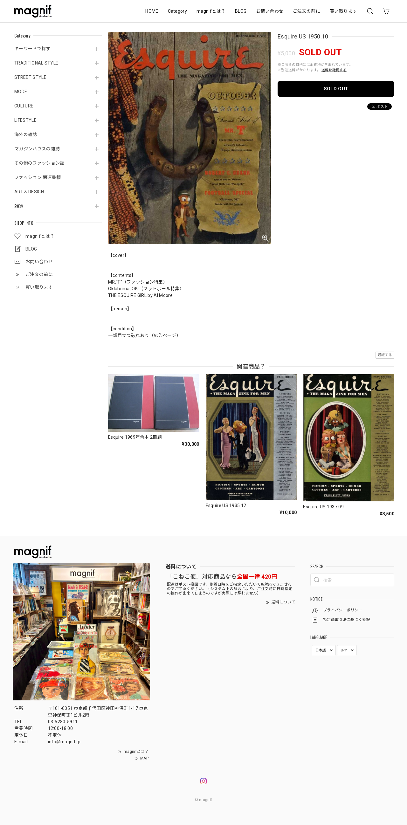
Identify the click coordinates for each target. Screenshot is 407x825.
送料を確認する (334, 70)
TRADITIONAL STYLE (36, 62)
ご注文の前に (306, 11)
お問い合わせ (269, 11)
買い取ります (343, 11)
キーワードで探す (32, 48)
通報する (385, 355)
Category (177, 11)
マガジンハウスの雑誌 (37, 148)
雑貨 (19, 206)
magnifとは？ (211, 11)
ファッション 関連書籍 (37, 177)
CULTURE (23, 105)
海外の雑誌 (25, 134)
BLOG (240, 11)
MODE (20, 91)
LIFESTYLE (25, 120)
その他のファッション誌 (39, 163)
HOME (151, 11)
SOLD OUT (336, 89)
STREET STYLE (30, 77)
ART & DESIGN (29, 191)
